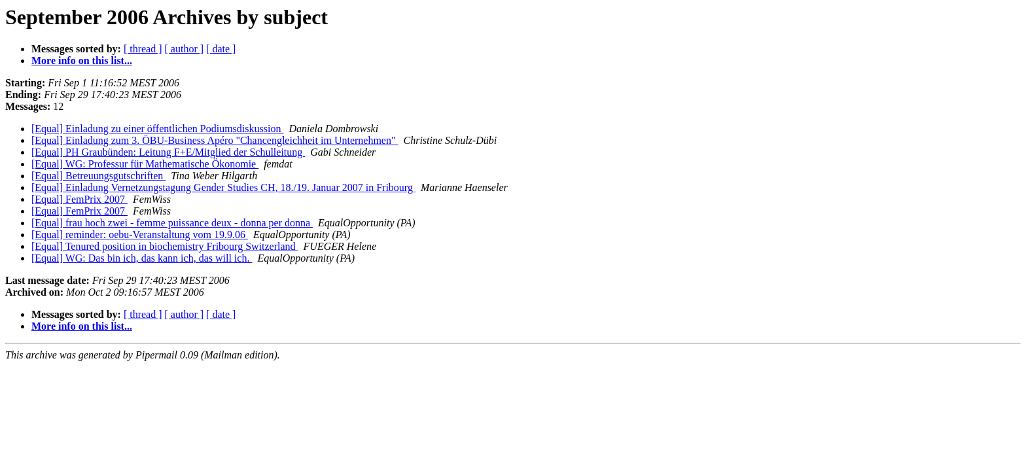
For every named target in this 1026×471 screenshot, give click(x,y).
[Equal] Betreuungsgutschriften (98, 175)
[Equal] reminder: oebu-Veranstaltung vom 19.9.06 (139, 234)
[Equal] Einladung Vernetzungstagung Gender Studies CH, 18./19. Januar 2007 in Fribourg (223, 187)
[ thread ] (143, 48)
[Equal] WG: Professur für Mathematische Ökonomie (144, 163)
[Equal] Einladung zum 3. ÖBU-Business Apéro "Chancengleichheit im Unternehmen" (214, 140)
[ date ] (221, 48)
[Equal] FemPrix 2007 (79, 199)
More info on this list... (81, 60)
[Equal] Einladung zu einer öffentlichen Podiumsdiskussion (157, 128)
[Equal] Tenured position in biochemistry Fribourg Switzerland (164, 246)
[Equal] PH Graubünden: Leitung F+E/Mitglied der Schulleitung (168, 152)
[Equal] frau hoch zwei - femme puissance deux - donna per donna (172, 222)
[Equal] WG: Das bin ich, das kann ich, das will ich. (141, 258)
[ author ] (184, 48)
